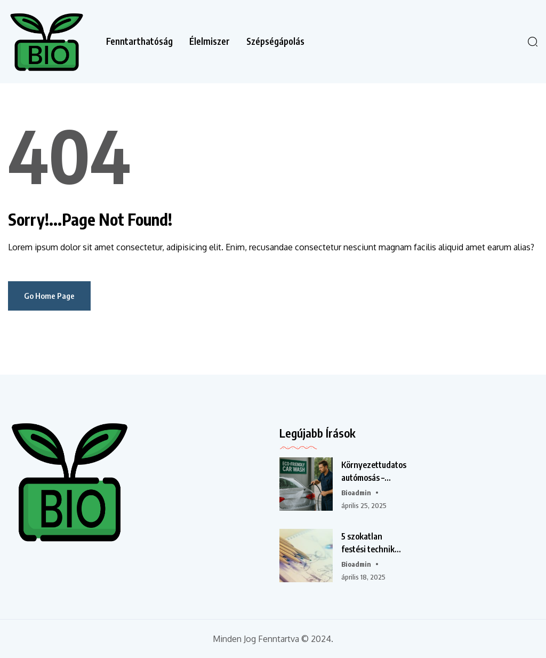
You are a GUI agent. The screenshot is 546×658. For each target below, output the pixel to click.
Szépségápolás (275, 41)
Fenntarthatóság (139, 41)
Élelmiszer (209, 41)
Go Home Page (49, 295)
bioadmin (356, 492)
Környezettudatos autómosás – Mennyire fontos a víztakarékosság (373, 471)
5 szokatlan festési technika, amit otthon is (371, 543)
